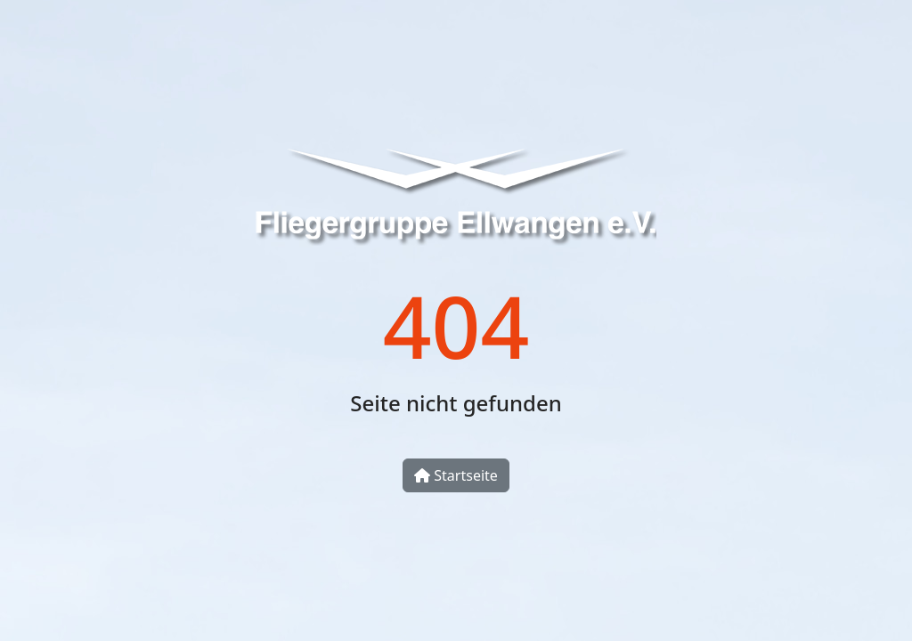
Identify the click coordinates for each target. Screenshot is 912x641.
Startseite (456, 475)
